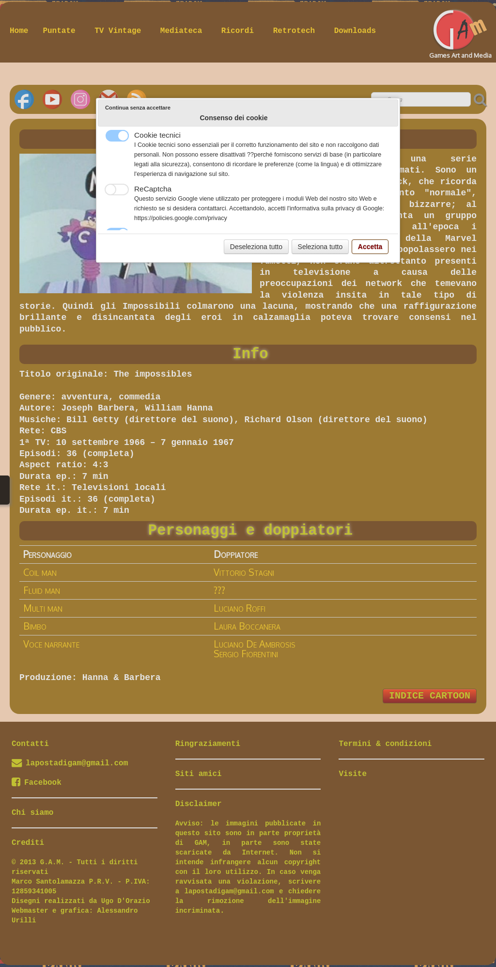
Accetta (370, 247)
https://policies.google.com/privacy (180, 218)
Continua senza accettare (137, 108)
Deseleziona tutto (256, 247)
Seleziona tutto (320, 247)
